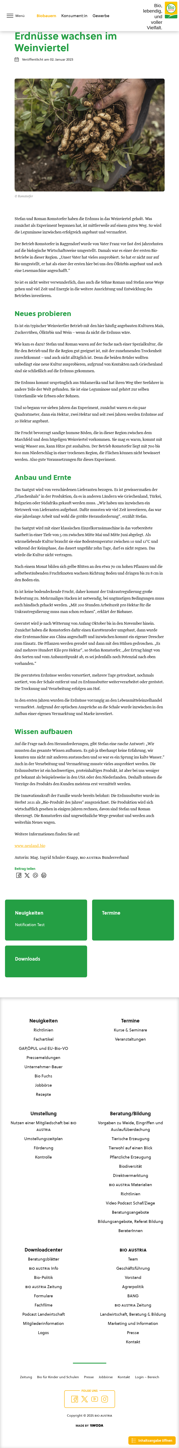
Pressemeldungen (43, 1057)
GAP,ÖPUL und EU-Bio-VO (43, 1048)
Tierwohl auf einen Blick (130, 1148)
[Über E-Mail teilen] (35, 875)
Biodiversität (130, 1166)
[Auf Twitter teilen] (27, 875)
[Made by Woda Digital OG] (89, 1426)
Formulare (43, 1296)
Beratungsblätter (43, 1259)
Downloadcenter (44, 1250)
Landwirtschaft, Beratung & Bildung (133, 1314)
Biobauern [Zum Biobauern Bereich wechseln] (46, 15)
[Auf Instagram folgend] (105, 1399)
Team (133, 1259)
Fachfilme (44, 1305)
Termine (130, 1020)
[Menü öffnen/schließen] (18, 16)
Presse (133, 1332)
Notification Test (30, 924)
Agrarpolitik (133, 1286)
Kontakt (133, 1342)
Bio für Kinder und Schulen (58, 1377)
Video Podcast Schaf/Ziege (130, 1203)
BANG (133, 1296)
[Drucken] (44, 875)
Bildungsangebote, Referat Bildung (130, 1221)
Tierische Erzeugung (130, 1138)
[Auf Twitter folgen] (85, 1399)
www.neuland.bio (30, 846)
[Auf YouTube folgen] (95, 1399)
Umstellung (43, 1113)
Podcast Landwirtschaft (43, 1314)
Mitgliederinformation (43, 1323)
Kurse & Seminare (130, 1030)
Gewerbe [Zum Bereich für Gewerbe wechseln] (101, 15)
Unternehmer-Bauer (43, 1066)
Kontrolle (43, 1157)
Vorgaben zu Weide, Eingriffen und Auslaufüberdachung (130, 1126)
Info (43, 1268)
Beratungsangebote (130, 1212)
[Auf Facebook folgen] (75, 1399)
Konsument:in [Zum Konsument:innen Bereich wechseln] (74, 15)
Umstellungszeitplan (43, 1138)
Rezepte (43, 1094)
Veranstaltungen (130, 1039)
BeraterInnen (130, 1230)
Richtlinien (43, 1030)
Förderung (43, 1148)
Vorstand (133, 1277)
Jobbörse (43, 1085)
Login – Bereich (147, 1377)
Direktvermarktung (130, 1175)
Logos (43, 1332)
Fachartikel (44, 1039)
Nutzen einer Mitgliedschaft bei (43, 1126)
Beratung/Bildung (130, 1113)
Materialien (130, 1184)
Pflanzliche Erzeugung (130, 1157)
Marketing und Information (133, 1323)
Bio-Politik (43, 1277)
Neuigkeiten (43, 1020)
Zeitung (43, 1286)
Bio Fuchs (43, 1076)
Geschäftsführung (133, 1268)
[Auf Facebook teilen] (19, 875)
